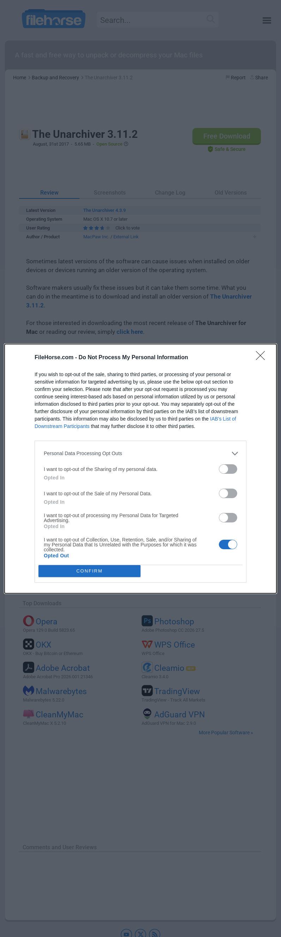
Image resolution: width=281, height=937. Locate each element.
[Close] (262, 358)
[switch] (228, 469)
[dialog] (140, 468)
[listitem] (140, 453)
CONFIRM (89, 571)
